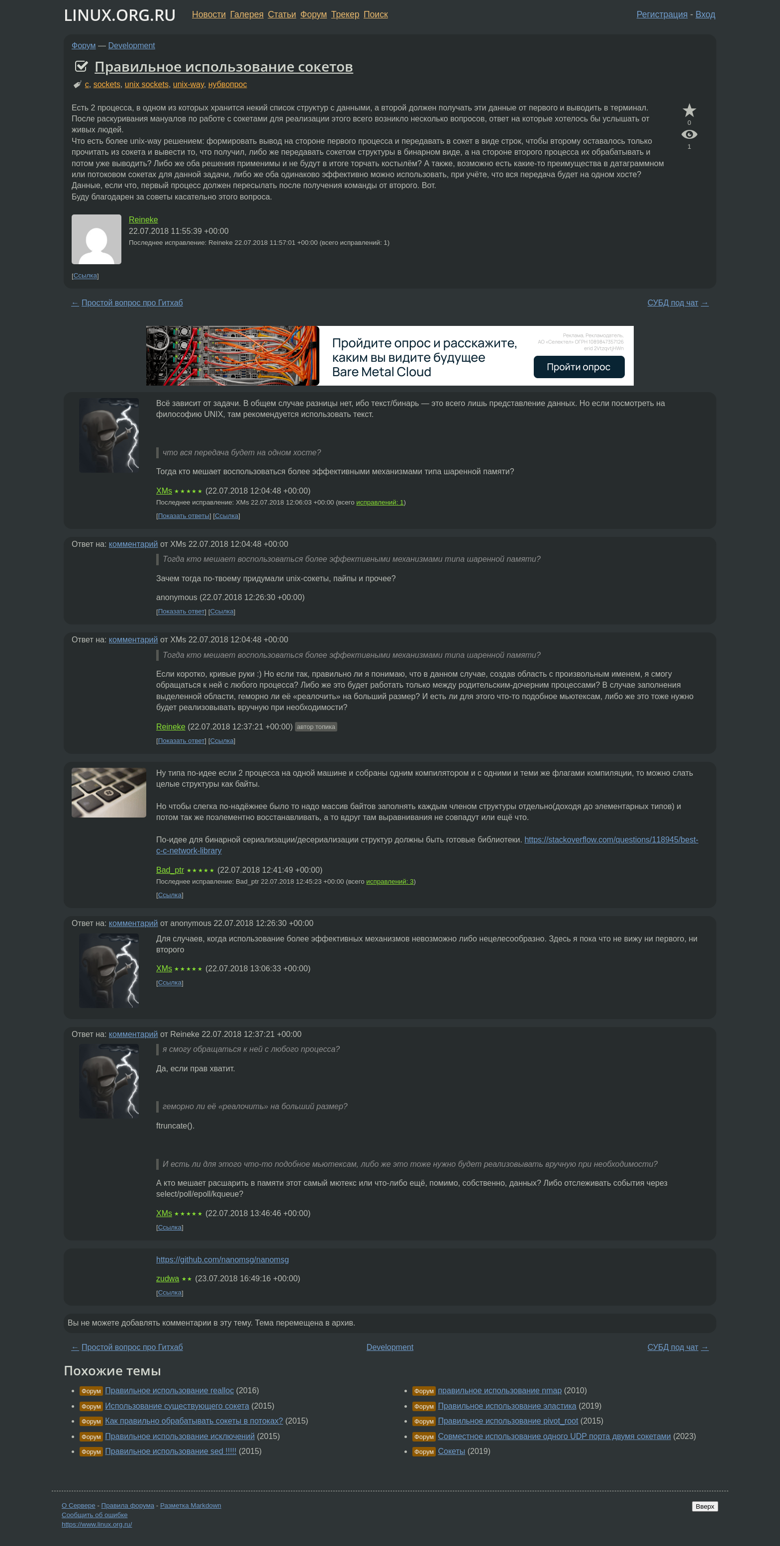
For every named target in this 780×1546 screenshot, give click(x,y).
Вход (705, 14)
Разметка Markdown (190, 1505)
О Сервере (79, 1505)
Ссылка (85, 276)
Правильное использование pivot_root (508, 1421)
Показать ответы (183, 515)
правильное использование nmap (500, 1390)
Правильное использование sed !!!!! (170, 1451)
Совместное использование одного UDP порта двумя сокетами (554, 1436)
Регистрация (662, 14)
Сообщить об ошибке (95, 1515)
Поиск (376, 14)
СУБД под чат (673, 303)
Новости (209, 14)
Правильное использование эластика (507, 1406)
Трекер (345, 14)
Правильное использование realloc (169, 1390)
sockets (107, 84)
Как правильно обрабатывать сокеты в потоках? (194, 1421)
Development (131, 45)
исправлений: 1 (379, 502)
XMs (164, 491)
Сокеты (451, 1451)
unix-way (188, 84)
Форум (313, 14)
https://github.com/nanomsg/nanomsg (222, 1259)
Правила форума (128, 1505)
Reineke (143, 219)
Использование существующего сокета (177, 1406)
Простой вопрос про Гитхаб (132, 303)
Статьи (282, 14)
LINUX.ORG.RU (120, 14)
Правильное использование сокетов (224, 66)
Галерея (247, 14)
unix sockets (147, 84)
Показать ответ (181, 612)
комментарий (133, 544)
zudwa (167, 1278)
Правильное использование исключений (180, 1436)
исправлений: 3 (389, 881)
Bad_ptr (170, 870)
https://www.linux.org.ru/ (97, 1524)
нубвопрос (227, 84)
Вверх (705, 1506)
